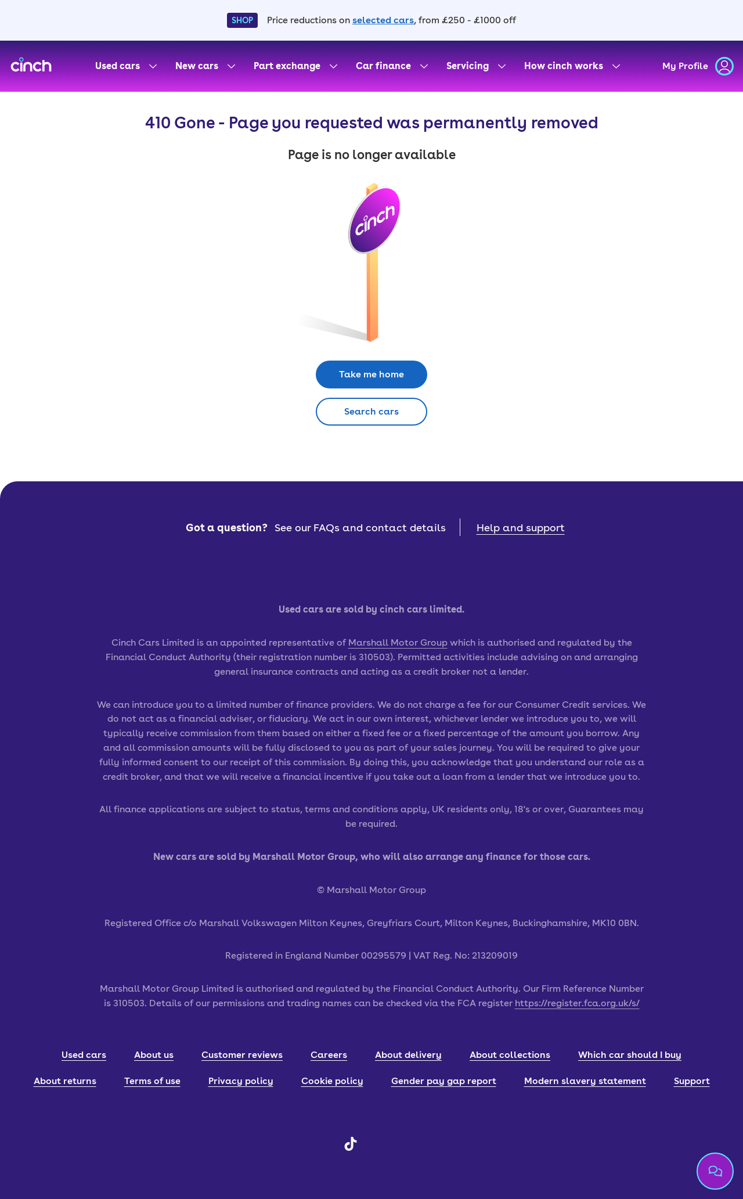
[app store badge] (319, 569)
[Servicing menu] (476, 66)
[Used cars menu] (126, 66)
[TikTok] (351, 1147)
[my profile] (698, 66)
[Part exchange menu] (295, 66)
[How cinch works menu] (572, 66)
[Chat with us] (715, 1171)
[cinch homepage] (31, 66)
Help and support (521, 527)
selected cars (383, 20)
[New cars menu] (205, 66)
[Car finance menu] (392, 66)
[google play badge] (423, 569)
